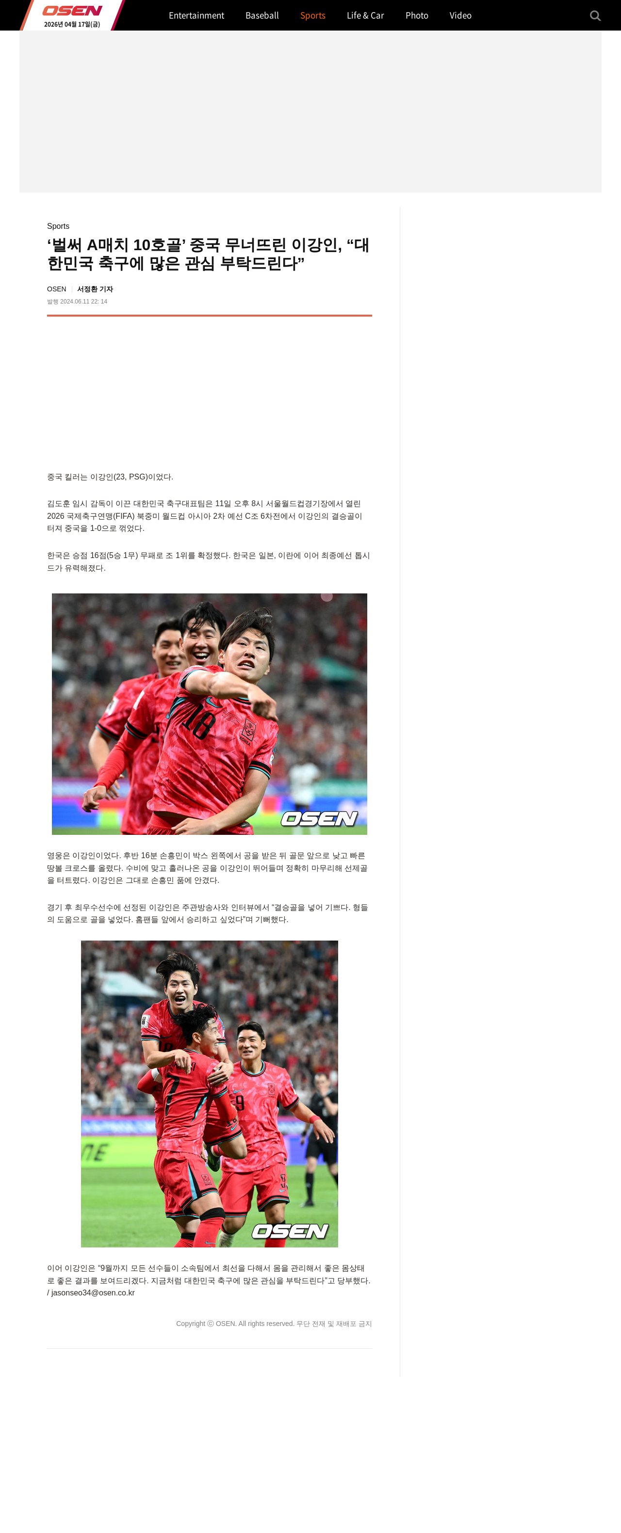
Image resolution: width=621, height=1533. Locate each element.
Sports (58, 226)
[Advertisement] (290, 391)
